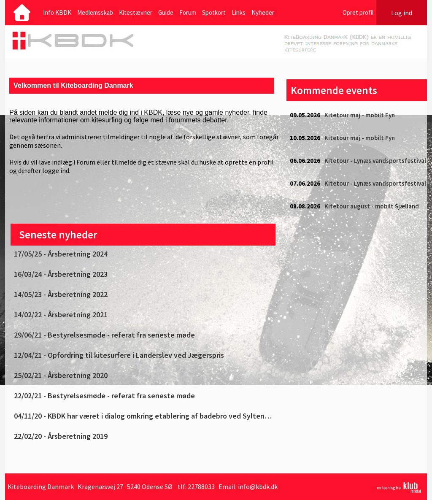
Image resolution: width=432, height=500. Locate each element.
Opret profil (358, 12)
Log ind (401, 12)
